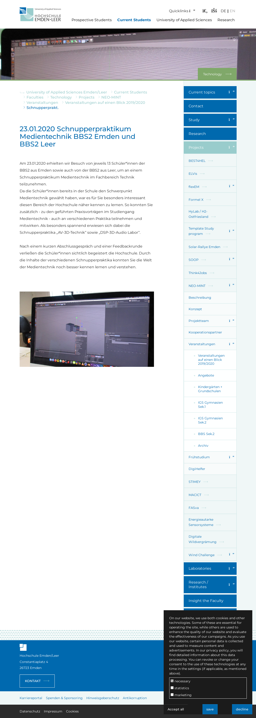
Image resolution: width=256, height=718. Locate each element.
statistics (180, 688)
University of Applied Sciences (184, 20)
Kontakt (33, 681)
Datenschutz (30, 711)
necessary (180, 681)
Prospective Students (92, 20)
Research (226, 20)
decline (242, 709)
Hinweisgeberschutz (102, 698)
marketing (181, 695)
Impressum (53, 711)
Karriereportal (31, 698)
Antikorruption (135, 698)
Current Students (134, 20)
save (210, 709)
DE (221, 11)
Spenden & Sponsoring (64, 698)
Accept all (176, 709)
